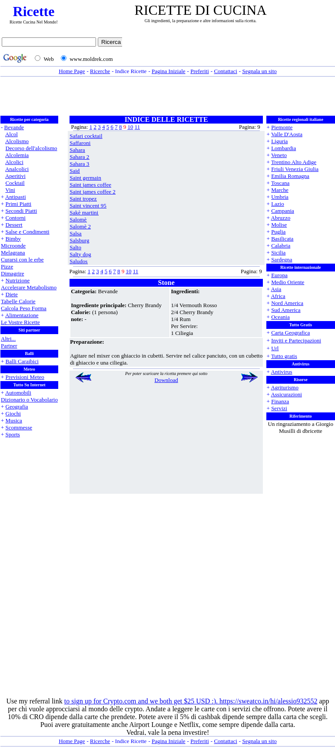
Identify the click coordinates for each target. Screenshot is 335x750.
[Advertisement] (230, 51)
